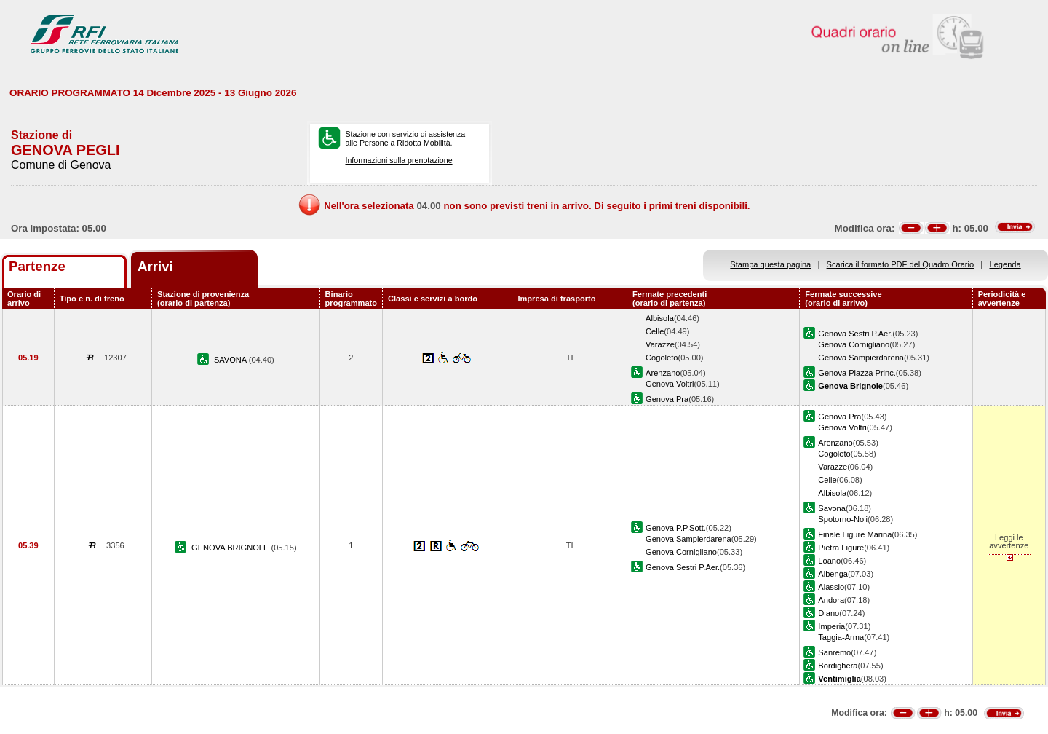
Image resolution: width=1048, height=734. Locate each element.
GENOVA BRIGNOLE (231, 547)
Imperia (831, 626)
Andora (831, 600)
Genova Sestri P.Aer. (855, 333)
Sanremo (834, 652)
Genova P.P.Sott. (676, 528)
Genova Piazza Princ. (857, 372)
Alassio (831, 587)
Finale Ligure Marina (855, 534)
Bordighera (837, 665)
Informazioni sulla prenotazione (398, 160)
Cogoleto (662, 357)
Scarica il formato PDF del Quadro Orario (900, 264)
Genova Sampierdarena (861, 357)
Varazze (660, 344)
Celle (655, 331)
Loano (829, 560)
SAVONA (231, 359)
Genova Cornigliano (853, 344)
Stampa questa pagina (770, 264)
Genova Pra (667, 399)
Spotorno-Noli (843, 519)
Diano (828, 613)
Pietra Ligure (841, 547)
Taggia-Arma (841, 637)
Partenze (37, 266)
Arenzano (663, 372)
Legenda (1005, 264)
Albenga (833, 573)
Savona (832, 508)
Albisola (660, 318)
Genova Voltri (670, 383)
